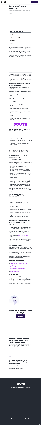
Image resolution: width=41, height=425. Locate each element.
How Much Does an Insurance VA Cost (15, 37)
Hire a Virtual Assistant (14, 271)
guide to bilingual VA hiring (23, 235)
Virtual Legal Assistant (14, 266)
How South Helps (12, 40)
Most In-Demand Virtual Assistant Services (18, 270)
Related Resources (12, 42)
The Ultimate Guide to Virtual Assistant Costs (18, 263)
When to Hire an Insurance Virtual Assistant (16, 34)
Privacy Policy (38, 424)
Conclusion (11, 43)
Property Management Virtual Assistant (17, 268)
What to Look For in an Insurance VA (15, 36)
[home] (4, 2)
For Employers (11, 335)
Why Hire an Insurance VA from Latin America (16, 39)
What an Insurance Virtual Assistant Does (16, 33)
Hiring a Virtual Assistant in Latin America (17, 265)
